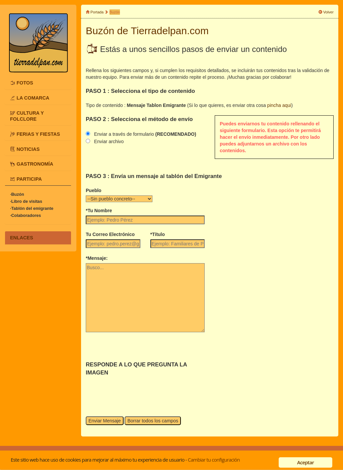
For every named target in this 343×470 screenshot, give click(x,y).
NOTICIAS (28, 149)
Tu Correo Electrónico (110, 234)
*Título (157, 234)
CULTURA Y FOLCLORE (27, 116)
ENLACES (21, 237)
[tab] (38, 82)
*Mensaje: (97, 258)
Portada (97, 12)
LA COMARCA (32, 98)
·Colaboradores (25, 215)
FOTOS (24, 82)
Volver (328, 12)
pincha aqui (279, 105)
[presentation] (137, 390)
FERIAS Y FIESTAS (38, 133)
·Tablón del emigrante (31, 208)
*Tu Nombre (99, 210)
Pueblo (93, 190)
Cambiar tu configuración (214, 459)
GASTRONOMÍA (34, 164)
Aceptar (305, 462)
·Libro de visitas (26, 201)
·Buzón (17, 194)
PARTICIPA (29, 179)
